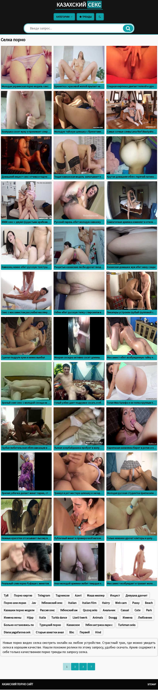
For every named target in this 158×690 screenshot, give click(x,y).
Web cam (121, 603)
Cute (137, 610)
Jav (34, 603)
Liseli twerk (80, 618)
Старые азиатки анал (50, 632)
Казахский (79, 5)
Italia (42, 618)
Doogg (113, 618)
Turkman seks (126, 625)
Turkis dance (59, 618)
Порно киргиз (23, 596)
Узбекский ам (68, 610)
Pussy (135, 603)
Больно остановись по (19, 625)
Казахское (73, 625)
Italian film (89, 603)
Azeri (78, 596)
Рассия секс (47, 610)
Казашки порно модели (19, 610)
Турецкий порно (50, 625)
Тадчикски (62, 596)
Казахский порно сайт (17, 684)
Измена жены (12, 618)
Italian (72, 603)
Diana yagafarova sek (17, 632)
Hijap (30, 618)
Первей (85, 632)
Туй (6, 596)
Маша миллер (95, 596)
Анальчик (109, 610)
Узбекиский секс (51, 603)
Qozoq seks (90, 610)
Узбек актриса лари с (98, 625)
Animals (98, 618)
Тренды (85, 17)
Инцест (115, 596)
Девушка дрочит (136, 596)
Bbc (71, 632)
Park (149, 610)
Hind (98, 632)
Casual (125, 610)
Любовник (145, 618)
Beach (149, 603)
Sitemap (151, 684)
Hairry (106, 603)
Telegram (44, 596)
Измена (127, 618)
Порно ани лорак (15, 603)
